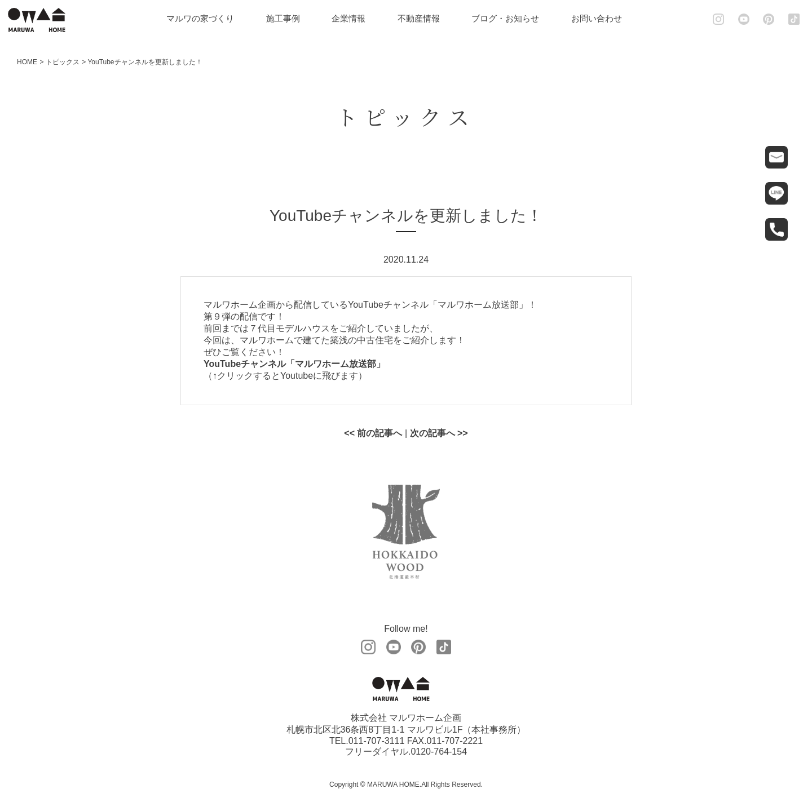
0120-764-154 (439, 751)
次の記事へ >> (439, 433)
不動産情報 (419, 18)
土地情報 (802, 727)
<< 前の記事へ (373, 433)
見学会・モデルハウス (802, 664)
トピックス (63, 62)
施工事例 (283, 18)
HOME (27, 62)
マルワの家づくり (200, 18)
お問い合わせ (596, 18)
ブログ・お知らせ (505, 18)
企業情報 (348, 18)
